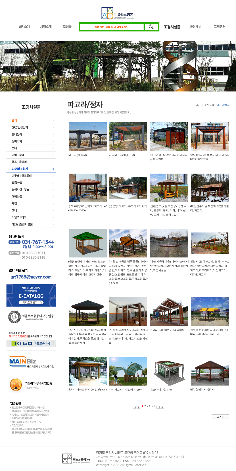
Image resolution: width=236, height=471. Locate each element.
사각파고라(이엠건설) (122, 155)
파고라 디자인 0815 (161, 389)
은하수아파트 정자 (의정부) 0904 (87, 389)
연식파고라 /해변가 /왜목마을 (167, 330)
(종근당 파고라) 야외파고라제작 (128, 206)
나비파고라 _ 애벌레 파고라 (125, 389)
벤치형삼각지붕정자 (202, 389)
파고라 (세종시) (77, 155)
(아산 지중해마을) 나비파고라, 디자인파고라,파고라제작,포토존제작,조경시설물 (169, 266)
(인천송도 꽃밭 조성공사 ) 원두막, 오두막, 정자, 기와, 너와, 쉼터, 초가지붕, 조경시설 (168, 210)
